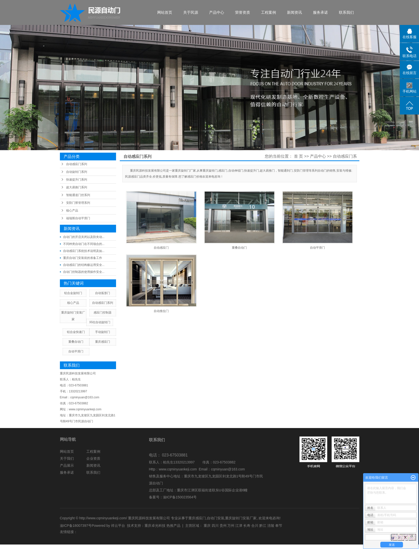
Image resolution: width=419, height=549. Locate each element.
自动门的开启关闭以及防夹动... (84, 237)
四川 (215, 526)
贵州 (223, 526)
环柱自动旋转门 (99, 322)
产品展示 (67, 465)
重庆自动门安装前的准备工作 (82, 258)
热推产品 (173, 526)
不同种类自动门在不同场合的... (84, 244)
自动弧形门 (102, 293)
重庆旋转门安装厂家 (241, 518)
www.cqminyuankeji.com (178, 469)
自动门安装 (215, 518)
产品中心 (216, 12)
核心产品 (72, 210)
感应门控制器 (103, 312)
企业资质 (93, 458)
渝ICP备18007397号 (76, 526)
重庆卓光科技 (154, 526)
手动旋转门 (102, 332)
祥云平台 (118, 526)
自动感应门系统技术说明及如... (84, 251)
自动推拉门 (161, 311)
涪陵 (270, 526)
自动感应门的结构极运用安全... (84, 265)
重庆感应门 (102, 341)
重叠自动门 (75, 341)
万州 (230, 526)
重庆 (207, 526)
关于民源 (190, 12)
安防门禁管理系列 (78, 203)
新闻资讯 (294, 12)
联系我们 (346, 12)
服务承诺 (320, 12)
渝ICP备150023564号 (180, 497)
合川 (254, 526)
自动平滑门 (75, 351)
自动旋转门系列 (76, 172)
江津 (238, 526)
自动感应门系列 (76, 164)
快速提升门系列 (76, 179)
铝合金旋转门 (73, 293)
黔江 (262, 526)
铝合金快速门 (76, 332)
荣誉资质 (242, 12)
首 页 (298, 156)
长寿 (246, 526)
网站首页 (164, 12)
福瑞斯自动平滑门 (78, 218)
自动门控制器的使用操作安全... (84, 272)
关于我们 (67, 458)
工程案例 (268, 12)
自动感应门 (161, 247)
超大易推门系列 (76, 187)
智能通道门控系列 (78, 195)
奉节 (278, 526)
